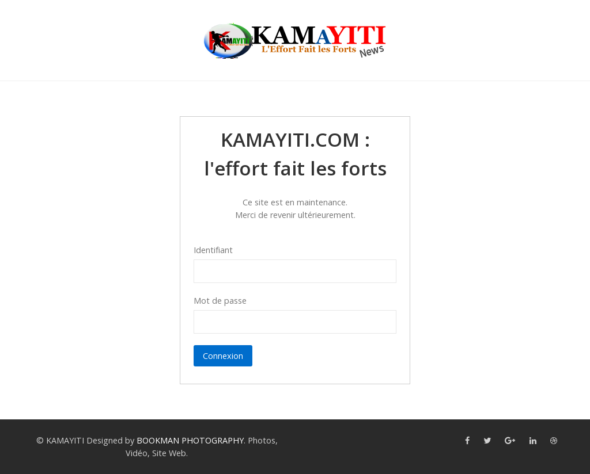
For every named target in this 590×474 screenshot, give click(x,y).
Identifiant (213, 249)
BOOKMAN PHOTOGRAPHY (190, 440)
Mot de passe (220, 300)
